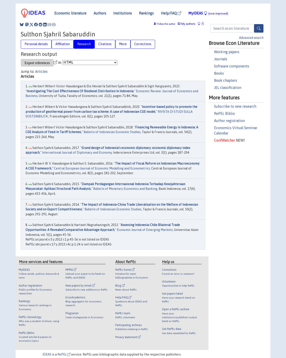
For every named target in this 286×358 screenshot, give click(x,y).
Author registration (229, 121)
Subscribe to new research (235, 106)
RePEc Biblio (224, 113)
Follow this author (166, 24)
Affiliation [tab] (62, 44)
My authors (187, 23)
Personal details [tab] (36, 44)
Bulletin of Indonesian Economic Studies (112, 132)
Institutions (122, 13)
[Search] (258, 28)
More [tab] (123, 44)
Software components (231, 66)
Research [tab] (84, 44)
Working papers (226, 52)
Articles (41, 71)
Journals (220, 59)
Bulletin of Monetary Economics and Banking (125, 189)
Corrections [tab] (142, 44)
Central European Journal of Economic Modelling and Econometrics (102, 168)
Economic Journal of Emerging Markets (145, 230)
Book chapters (225, 80)
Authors (100, 13)
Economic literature (70, 13)
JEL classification (227, 88)
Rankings (146, 13)
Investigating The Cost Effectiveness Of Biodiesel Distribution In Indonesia (80, 91)
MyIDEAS (208, 13)
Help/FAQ (171, 13)
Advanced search (251, 38)
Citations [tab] (104, 44)
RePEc (63, 354)
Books (219, 73)
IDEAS (46, 354)
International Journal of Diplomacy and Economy (77, 152)
